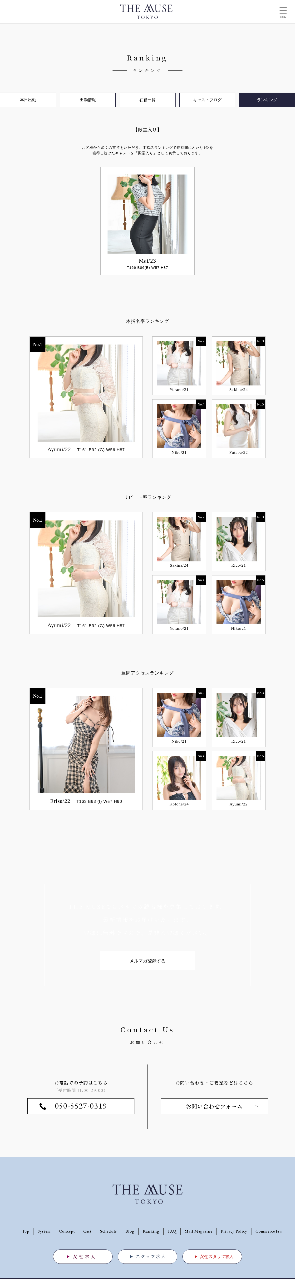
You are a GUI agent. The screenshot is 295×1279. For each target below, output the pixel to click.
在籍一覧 (147, 100)
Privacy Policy (234, 1231)
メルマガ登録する (147, 960)
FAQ (172, 1231)
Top (25, 1231)
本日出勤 (28, 100)
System (44, 1231)
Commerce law (269, 1231)
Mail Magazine (198, 1231)
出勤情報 (88, 100)
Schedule (108, 1231)
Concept (67, 1231)
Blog (129, 1231)
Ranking (151, 1231)
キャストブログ (207, 100)
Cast (87, 1231)
